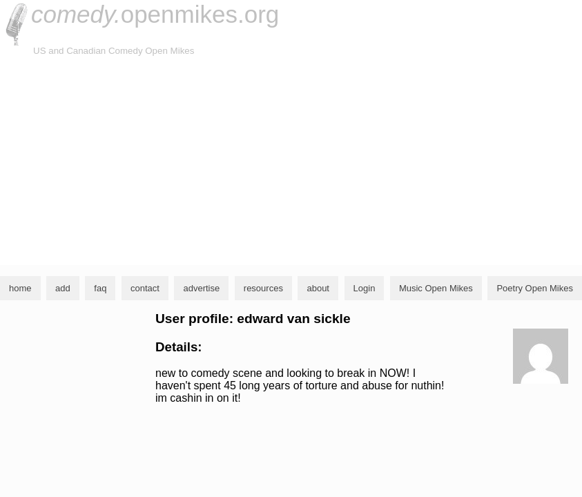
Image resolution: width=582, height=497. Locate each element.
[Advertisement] (291, 161)
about (318, 288)
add (62, 288)
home (20, 288)
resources (263, 288)
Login (364, 288)
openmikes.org (155, 14)
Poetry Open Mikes (534, 288)
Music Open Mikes (436, 288)
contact (144, 288)
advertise (201, 288)
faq (100, 288)
